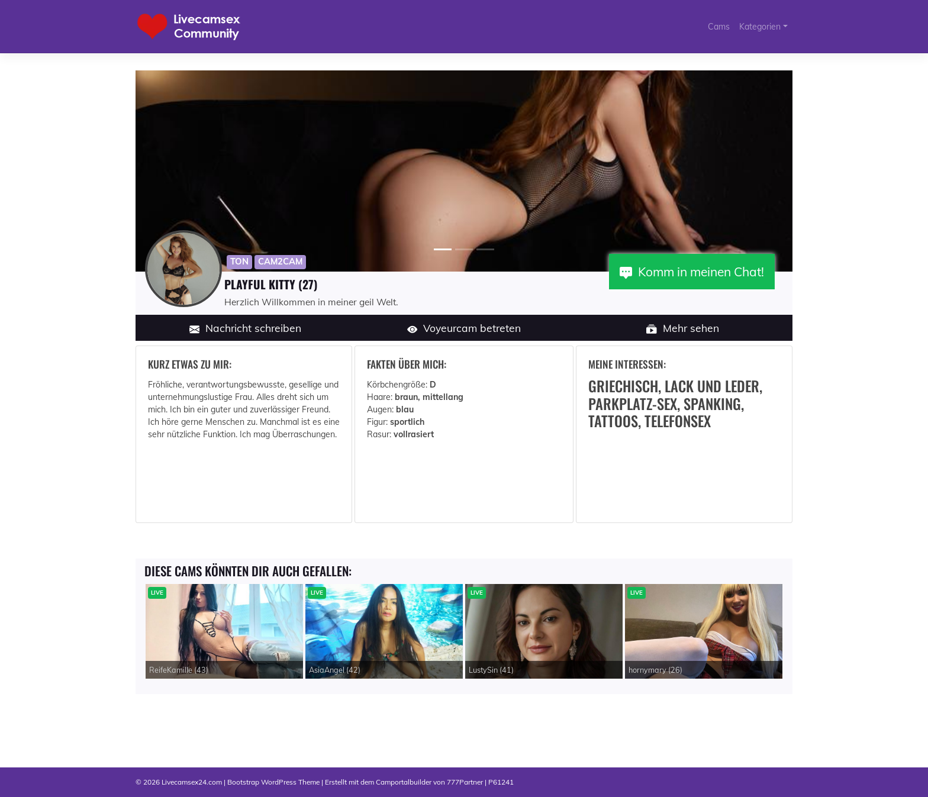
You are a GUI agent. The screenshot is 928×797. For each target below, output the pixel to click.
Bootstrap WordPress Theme (273, 781)
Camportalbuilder (403, 781)
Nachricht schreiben (245, 327)
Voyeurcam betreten (464, 327)
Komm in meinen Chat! (692, 271)
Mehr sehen (682, 327)
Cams (719, 26)
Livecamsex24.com (192, 781)
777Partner (465, 781)
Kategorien (760, 26)
